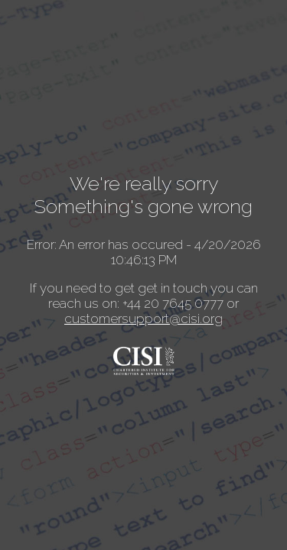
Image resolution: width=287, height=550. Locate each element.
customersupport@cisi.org (143, 318)
